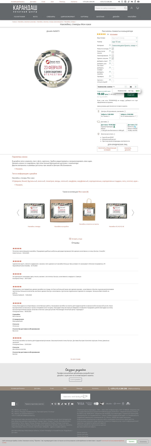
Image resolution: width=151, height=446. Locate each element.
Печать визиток (82, 432)
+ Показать (18, 169)
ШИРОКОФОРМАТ (68, 17)
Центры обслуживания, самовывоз (111, 111)
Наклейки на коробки (61, 212)
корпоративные (95, 181)
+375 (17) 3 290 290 (106, 2)
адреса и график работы (58, 427)
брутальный (32, 181)
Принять (131, 441)
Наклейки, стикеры (34, 212)
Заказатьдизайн (127, 149)
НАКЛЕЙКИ (132, 17)
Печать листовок (82, 434)
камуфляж (72, 181)
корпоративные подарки (111, 181)
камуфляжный (82, 181)
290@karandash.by (134, 389)
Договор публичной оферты (86, 427)
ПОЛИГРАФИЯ (19, 17)
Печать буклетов (82, 436)
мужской (137, 181)
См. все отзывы (75, 359)
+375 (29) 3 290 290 (88, 2)
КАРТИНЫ (84, 17)
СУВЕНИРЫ (51, 17)
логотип (130, 181)
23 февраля (16, 181)
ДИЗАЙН (116, 17)
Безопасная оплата (106, 134)
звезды (57, 181)
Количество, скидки (105, 87)
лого (124, 181)
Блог (52, 2)
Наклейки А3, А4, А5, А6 (116, 212)
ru (13, 404)
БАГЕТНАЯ (100, 17)
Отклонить (143, 441)
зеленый (64, 181)
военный (41, 181)
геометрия (50, 181)
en (16, 404)
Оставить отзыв (77, 239)
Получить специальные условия (107, 149)
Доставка (33, 2)
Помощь (62, 2)
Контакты (74, 2)
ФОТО (35, 17)
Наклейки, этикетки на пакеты (89, 211)
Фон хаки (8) (83, 192)
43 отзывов (113, 34)
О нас (43, 2)
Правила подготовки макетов (34, 404)
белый (24, 181)
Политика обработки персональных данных (91, 425)
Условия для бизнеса (17, 2)
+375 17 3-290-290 (17, 415)
